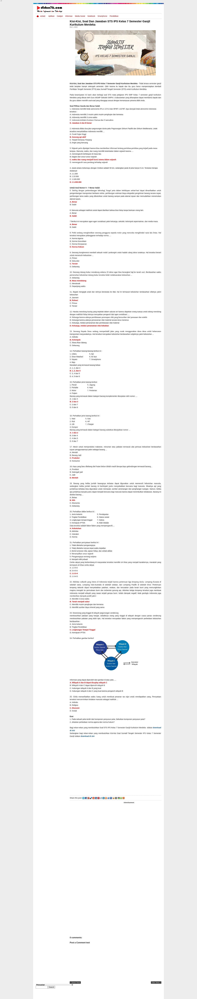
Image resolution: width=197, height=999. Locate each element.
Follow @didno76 (42, 191)
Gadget (60, 16)
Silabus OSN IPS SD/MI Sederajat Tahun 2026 (58, 168)
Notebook (91, 16)
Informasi (68, 16)
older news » (156, 991)
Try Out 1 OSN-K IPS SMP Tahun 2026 (59, 118)
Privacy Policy (146, 997)
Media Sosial (80, 16)
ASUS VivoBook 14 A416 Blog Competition (58, 159)
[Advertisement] (118, 777)
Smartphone (102, 16)
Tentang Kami (134, 997)
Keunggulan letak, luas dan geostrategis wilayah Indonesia (59, 141)
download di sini (83, 739)
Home (42, 16)
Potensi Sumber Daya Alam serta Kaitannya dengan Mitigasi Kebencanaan (57, 130)
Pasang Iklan (123, 997)
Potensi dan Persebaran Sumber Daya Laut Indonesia (58, 151)
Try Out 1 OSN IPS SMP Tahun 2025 (58, 178)
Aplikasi (51, 16)
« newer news (81, 991)
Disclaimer (156, 997)
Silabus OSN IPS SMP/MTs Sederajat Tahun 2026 (59, 110)
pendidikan (114, 16)
